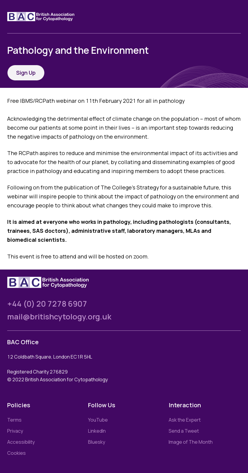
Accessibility (21, 442)
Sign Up (26, 72)
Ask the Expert (185, 420)
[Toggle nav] (236, 17)
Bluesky (96, 442)
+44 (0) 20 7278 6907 (47, 304)
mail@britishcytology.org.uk (59, 316)
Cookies (16, 453)
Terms (14, 420)
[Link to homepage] (48, 16)
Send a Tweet (184, 431)
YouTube (98, 420)
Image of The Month (191, 442)
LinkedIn (97, 431)
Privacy (15, 431)
